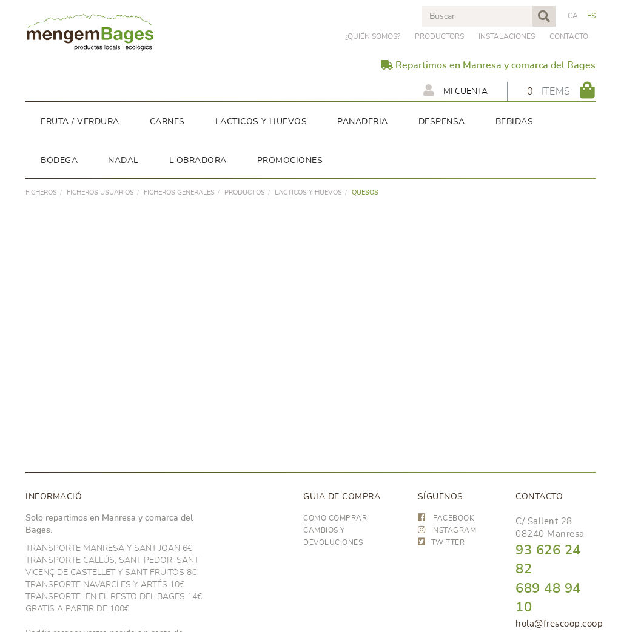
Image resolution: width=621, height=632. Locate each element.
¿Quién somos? (372, 36)
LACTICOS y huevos (308, 192)
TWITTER (441, 542)
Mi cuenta (455, 90)
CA (573, 15)
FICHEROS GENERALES (179, 192)
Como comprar (335, 518)
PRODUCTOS (244, 192)
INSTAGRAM (447, 530)
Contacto (568, 36)
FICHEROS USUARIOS (100, 192)
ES (591, 15)
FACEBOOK (446, 518)
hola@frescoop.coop (559, 623)
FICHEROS (41, 192)
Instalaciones (506, 36)
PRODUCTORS (439, 36)
